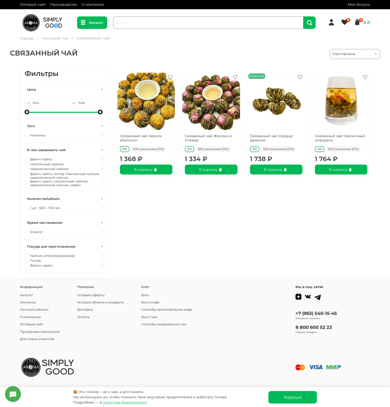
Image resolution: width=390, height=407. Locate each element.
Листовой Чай (55, 38)
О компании (93, 4)
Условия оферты (90, 295)
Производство (63, 4)
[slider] (27, 112)
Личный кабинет (34, 309)
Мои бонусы (359, 4)
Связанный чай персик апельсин (141, 138)
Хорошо (293, 397)
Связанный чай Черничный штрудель (340, 138)
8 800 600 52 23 (313, 327)
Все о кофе (150, 302)
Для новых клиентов (37, 339)
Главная (27, 38)
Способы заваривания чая (163, 324)
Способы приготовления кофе (166, 309)
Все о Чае (149, 317)
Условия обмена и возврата (100, 302)
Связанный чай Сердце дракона (271, 138)
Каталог (92, 22)
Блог (145, 295)
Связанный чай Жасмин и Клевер (208, 138)
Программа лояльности (40, 332)
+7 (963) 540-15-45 (316, 313)
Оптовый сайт (33, 4)
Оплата (83, 317)
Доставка (85, 309)
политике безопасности (125, 402)
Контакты (28, 302)
